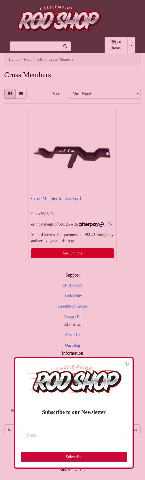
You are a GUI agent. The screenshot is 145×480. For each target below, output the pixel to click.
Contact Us (72, 317)
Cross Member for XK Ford (56, 198)
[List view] (21, 94)
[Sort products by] (104, 94)
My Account (73, 285)
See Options (72, 253)
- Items (116, 45)
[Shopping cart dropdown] (131, 45)
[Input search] (35, 46)
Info (108, 224)
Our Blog (72, 345)
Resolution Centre (72, 306)
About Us (72, 335)
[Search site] (65, 46)
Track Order (72, 296)
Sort (56, 94)
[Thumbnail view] (10, 94)
